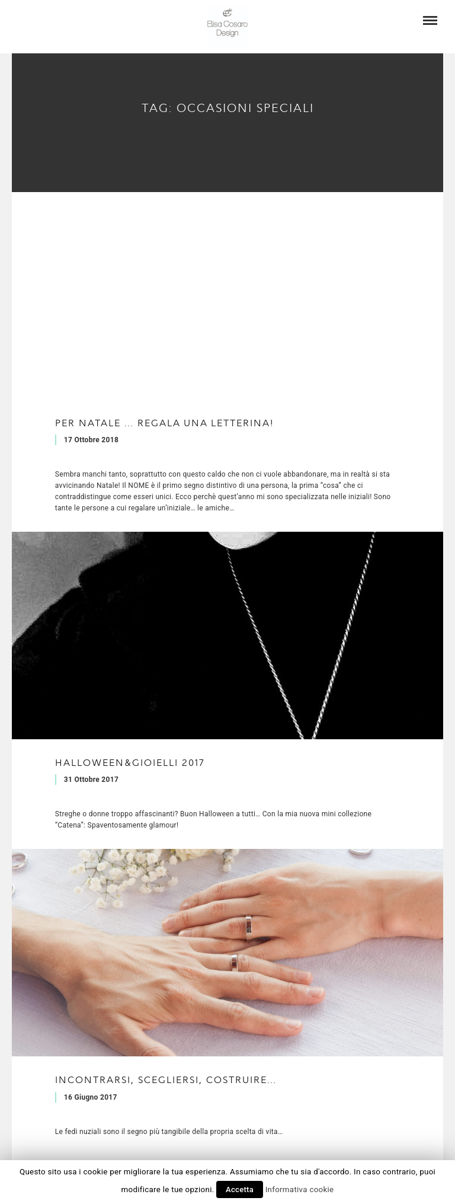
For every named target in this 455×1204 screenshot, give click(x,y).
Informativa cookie (299, 1189)
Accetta (240, 1189)
